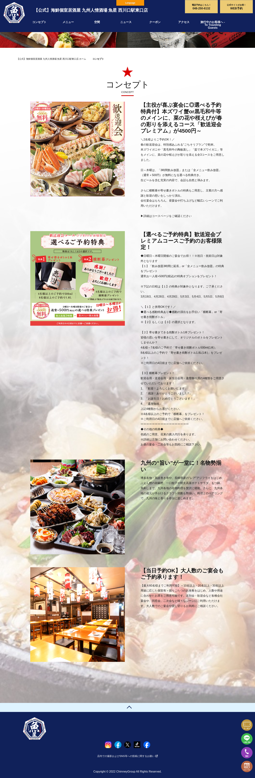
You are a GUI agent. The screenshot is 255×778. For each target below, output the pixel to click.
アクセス (183, 22)
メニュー (68, 22)
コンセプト (39, 22)
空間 (97, 22)
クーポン (155, 22)
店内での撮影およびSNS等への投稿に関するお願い (127, 756)
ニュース (126, 22)
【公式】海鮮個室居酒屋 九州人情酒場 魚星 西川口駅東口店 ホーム (51, 59)
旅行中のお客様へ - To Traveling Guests (212, 25)
